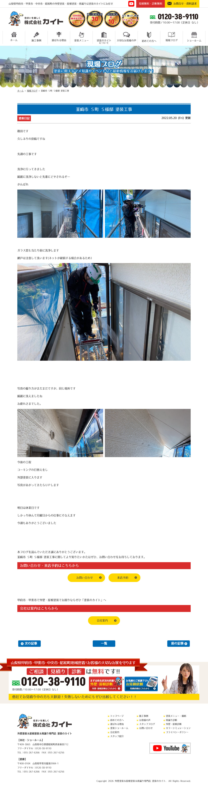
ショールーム (194, 37)
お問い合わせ (84, 577)
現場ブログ (172, 36)
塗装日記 (24, 118)
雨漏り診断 (171, 720)
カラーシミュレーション (178, 728)
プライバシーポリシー (177, 732)
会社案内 (102, 620)
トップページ (117, 716)
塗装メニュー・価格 (176, 716)
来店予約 (122, 577)
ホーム (14, 36)
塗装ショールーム (119, 728)
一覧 (104, 643)
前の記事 (177, 643)
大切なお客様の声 (126, 37)
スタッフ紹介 (117, 736)
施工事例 (36, 37)
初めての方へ (149, 37)
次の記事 (31, 643)
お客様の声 (144, 720)
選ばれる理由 (59, 36)
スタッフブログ (147, 724)
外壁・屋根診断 (174, 724)
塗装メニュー (81, 37)
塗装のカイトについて (104, 37)
